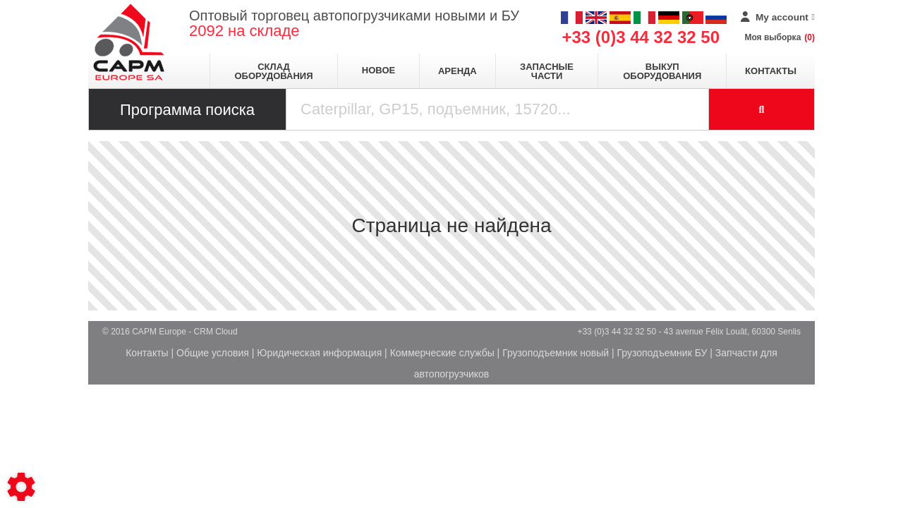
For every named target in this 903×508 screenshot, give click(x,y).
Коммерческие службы (442, 352)
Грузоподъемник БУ (662, 352)
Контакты (770, 70)
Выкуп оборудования (662, 71)
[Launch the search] (762, 109)
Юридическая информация (319, 352)
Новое (378, 70)
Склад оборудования (273, 71)
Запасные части (547, 71)
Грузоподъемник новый (555, 352)
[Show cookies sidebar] (21, 487)
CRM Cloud (216, 332)
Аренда (457, 70)
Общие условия (212, 352)
